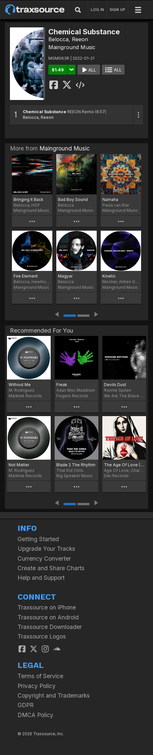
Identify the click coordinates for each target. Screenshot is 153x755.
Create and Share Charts (51, 568)
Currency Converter (44, 558)
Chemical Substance (44, 111)
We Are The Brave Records (124, 395)
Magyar (65, 276)
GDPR (26, 705)
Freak (61, 384)
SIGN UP (117, 9)
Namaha (110, 199)
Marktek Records (25, 395)
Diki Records (116, 475)
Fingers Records (72, 395)
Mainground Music (71, 47)
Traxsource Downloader (50, 626)
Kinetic (109, 276)
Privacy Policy (37, 685)
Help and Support (41, 577)
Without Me (20, 384)
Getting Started (38, 539)
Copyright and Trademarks (54, 695)
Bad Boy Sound (73, 199)
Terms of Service (40, 676)
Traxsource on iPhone (47, 607)
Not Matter (19, 464)
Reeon (80, 39)
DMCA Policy (35, 714)
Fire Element (26, 276)
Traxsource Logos (42, 636)
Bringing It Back (28, 199)
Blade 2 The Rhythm (75, 464)
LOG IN (97, 9)
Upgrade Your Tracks (46, 548)
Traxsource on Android (48, 617)
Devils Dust (115, 384)
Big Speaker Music (74, 475)
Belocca (58, 39)
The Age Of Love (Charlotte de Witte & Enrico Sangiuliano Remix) (124, 464)
